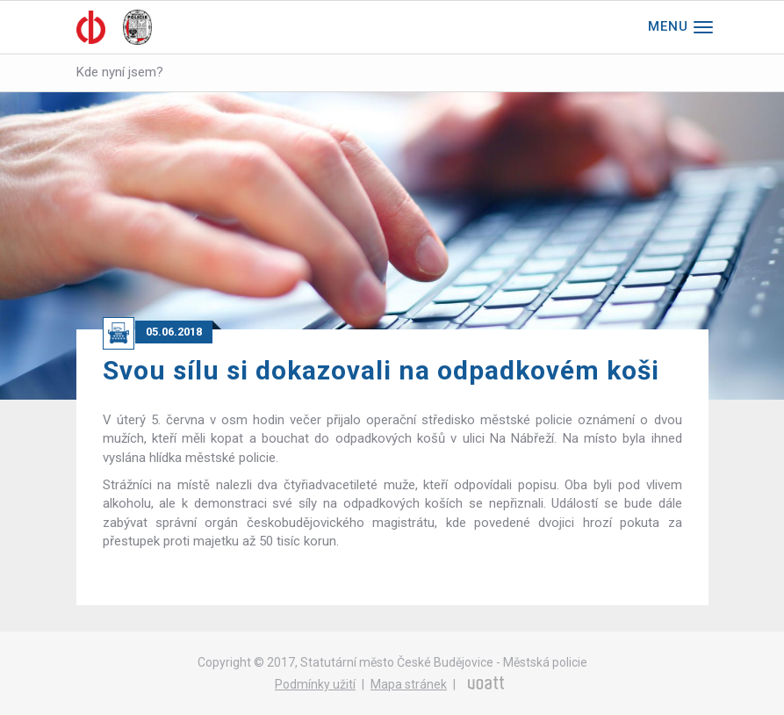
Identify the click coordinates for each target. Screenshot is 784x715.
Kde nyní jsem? (119, 72)
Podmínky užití (315, 684)
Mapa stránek (408, 684)
